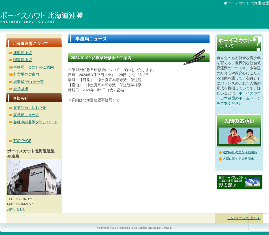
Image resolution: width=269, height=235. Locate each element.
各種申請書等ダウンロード (35, 122)
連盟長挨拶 (22, 53)
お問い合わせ (16, 209)
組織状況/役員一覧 (28, 81)
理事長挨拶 (22, 60)
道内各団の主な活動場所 (240, 152)
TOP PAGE (22, 141)
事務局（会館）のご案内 (33, 67)
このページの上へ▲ (244, 218)
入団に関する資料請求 (238, 158)
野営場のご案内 (26, 74)
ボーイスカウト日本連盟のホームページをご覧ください (239, 98)
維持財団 (20, 89)
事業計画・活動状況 (29, 107)
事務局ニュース (26, 115)
